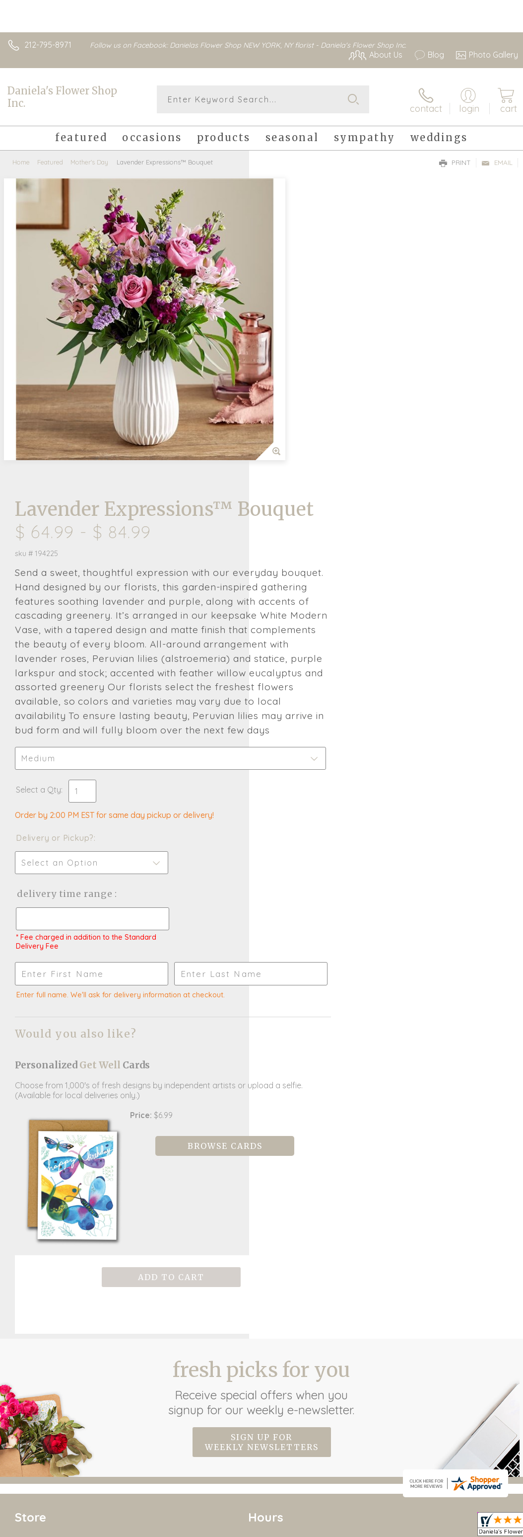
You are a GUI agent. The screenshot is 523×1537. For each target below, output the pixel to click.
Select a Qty (287, 529)
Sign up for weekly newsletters (262, 1153)
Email (497, 162)
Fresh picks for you (262, 1099)
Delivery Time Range (314, 633)
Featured (50, 161)
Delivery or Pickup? (304, 577)
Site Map (481, 1445)
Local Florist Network (420, 1445)
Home (21, 161)
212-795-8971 (47, 45)
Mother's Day (89, 161)
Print (455, 162)
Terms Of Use (290, 1445)
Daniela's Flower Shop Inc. (62, 96)
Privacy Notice (349, 1445)
